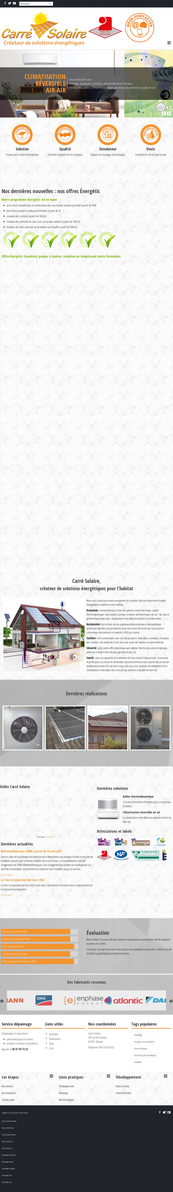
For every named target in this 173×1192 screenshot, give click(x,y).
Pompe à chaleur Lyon (7, 1148)
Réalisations (55, 1039)
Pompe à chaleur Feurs (7, 1141)
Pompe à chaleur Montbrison (9, 1135)
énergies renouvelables (144, 1041)
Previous (2, 1001)
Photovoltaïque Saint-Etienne (9, 1155)
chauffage (138, 1035)
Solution (22, 180)
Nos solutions (7, 1086)
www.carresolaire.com (50, 837)
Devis (150, 180)
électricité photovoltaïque (145, 1055)
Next (171, 1001)
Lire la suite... (7, 875)
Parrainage (63, 1093)
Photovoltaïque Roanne (7, 1162)
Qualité (65, 180)
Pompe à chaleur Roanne (8, 1128)
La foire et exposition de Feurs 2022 (22, 880)
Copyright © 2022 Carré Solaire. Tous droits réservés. (15, 1113)
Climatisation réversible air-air (141, 812)
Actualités (53, 1034)
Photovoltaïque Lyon (7, 1182)
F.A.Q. (51, 1048)
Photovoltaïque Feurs (7, 1175)
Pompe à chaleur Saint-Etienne (9, 1121)
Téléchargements (66, 1086)
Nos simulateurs (9, 1093)
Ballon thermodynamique (138, 796)
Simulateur (108, 180)
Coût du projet (8, 1100)
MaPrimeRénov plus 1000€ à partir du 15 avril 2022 (31, 851)
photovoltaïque (140, 1048)
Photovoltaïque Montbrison (8, 1168)
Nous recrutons (122, 1086)
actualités (138, 1062)
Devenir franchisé (123, 1093)
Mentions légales (66, 1100)
